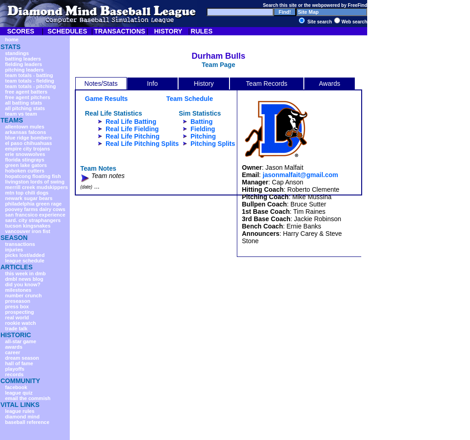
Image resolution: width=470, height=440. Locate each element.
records (14, 374)
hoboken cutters (25, 170)
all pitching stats (25, 108)
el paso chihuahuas (28, 143)
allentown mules (25, 126)
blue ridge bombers (28, 137)
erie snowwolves (25, 154)
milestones (18, 290)
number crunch (23, 295)
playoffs (14, 369)
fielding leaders (23, 64)
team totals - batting (29, 75)
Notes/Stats (101, 83)
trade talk (16, 328)
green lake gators (26, 165)
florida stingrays (25, 159)
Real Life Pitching (132, 136)
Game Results (106, 98)
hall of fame (19, 363)
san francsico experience (35, 214)
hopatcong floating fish (33, 176)
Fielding (202, 129)
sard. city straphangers (33, 220)
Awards (329, 83)
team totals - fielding (29, 81)
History (204, 83)
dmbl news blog (24, 279)
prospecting (19, 312)
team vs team (21, 114)
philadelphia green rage (33, 203)
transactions (20, 244)
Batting (201, 121)
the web (312, 5)
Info (152, 83)
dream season (22, 358)
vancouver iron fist (27, 231)
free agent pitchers (27, 97)
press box (17, 306)
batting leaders (23, 58)
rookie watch (20, 323)
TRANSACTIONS (119, 31)
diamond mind (22, 416)
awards (13, 347)
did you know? (22, 284)
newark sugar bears (28, 198)
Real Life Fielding (132, 129)
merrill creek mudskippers (36, 187)
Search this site (280, 5)
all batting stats (23, 103)
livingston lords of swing (35, 181)
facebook (16, 387)
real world (17, 317)
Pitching (203, 136)
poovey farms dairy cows (35, 209)
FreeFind (357, 5)
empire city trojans (27, 148)
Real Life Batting (131, 121)
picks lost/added (25, 255)
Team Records (266, 83)
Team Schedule (189, 98)
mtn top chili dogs (27, 192)
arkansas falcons (25, 132)
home (11, 39)
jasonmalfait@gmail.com (300, 174)
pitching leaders (24, 69)
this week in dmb (25, 273)
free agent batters (26, 92)
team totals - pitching (30, 86)
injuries (14, 249)
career (12, 352)
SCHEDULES (67, 31)
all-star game (20, 341)
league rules (19, 411)
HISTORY (168, 31)
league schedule (25, 260)
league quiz (19, 392)
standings (17, 53)
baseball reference (27, 422)
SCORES (20, 31)
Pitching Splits (212, 143)
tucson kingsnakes (27, 225)
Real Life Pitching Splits (142, 143)
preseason (17, 301)
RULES (202, 31)
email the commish (27, 398)
